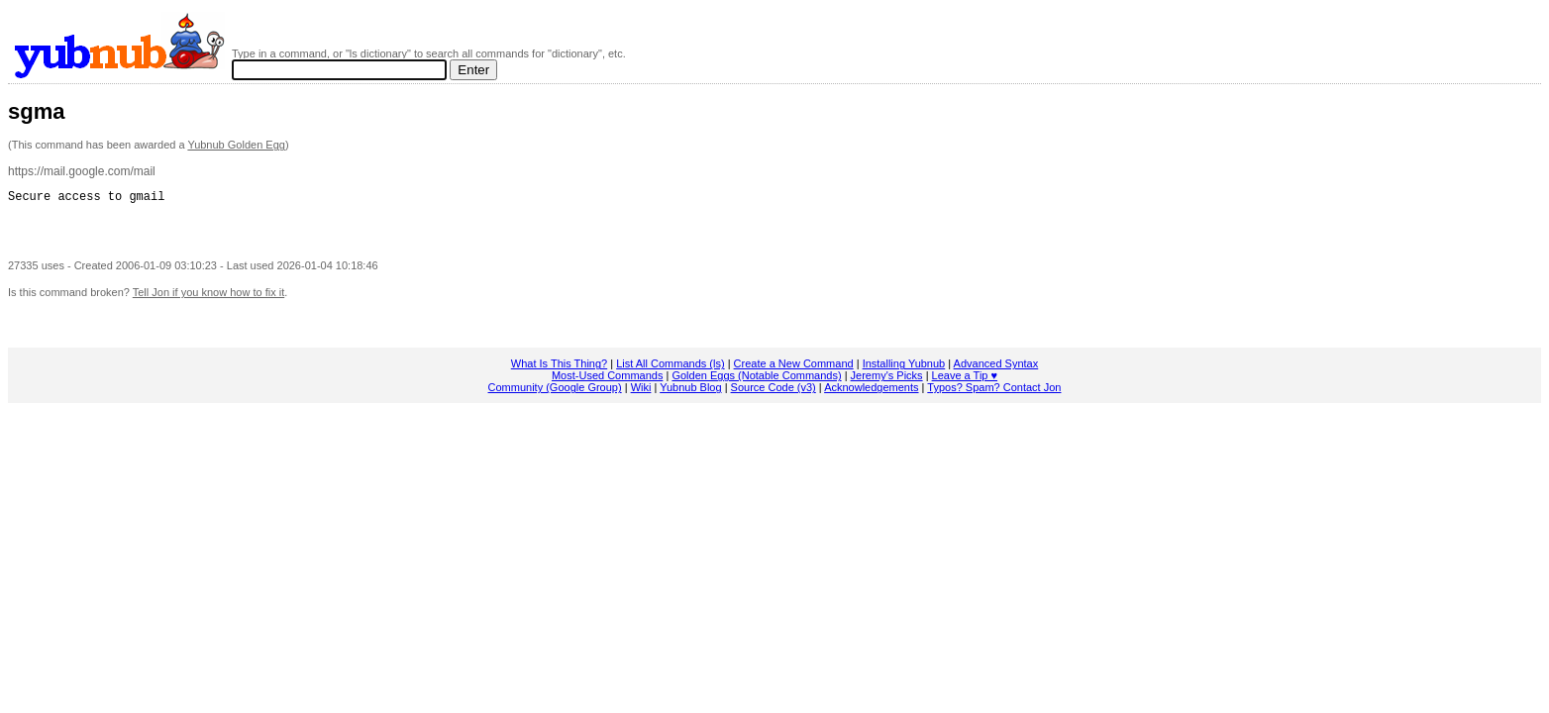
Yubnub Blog (690, 393)
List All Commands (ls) (670, 369)
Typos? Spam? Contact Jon (994, 393)
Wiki (641, 393)
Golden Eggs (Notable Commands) (756, 381)
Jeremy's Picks (887, 381)
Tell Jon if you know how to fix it (208, 298)
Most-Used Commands (607, 381)
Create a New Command (794, 369)
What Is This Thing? (559, 369)
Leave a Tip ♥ (964, 381)
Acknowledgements (871, 393)
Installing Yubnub (904, 369)
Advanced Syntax (996, 369)
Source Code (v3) (773, 393)
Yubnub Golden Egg (235, 145)
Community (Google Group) (555, 393)
